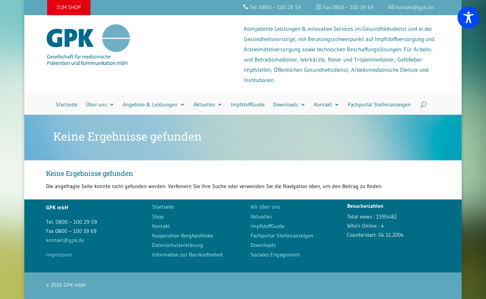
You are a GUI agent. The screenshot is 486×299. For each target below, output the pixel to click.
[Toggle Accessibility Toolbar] (468, 17)
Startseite (67, 104)
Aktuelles (204, 104)
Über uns (96, 104)
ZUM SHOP (69, 7)
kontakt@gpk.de (65, 240)
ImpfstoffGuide (248, 104)
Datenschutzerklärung (177, 245)
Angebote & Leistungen (150, 104)
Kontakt (323, 104)
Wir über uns (265, 206)
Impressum (59, 254)
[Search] (421, 104)
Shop (158, 216)
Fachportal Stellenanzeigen (379, 104)
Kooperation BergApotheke (182, 235)
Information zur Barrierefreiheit (187, 254)
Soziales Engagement (275, 254)
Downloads (285, 104)
